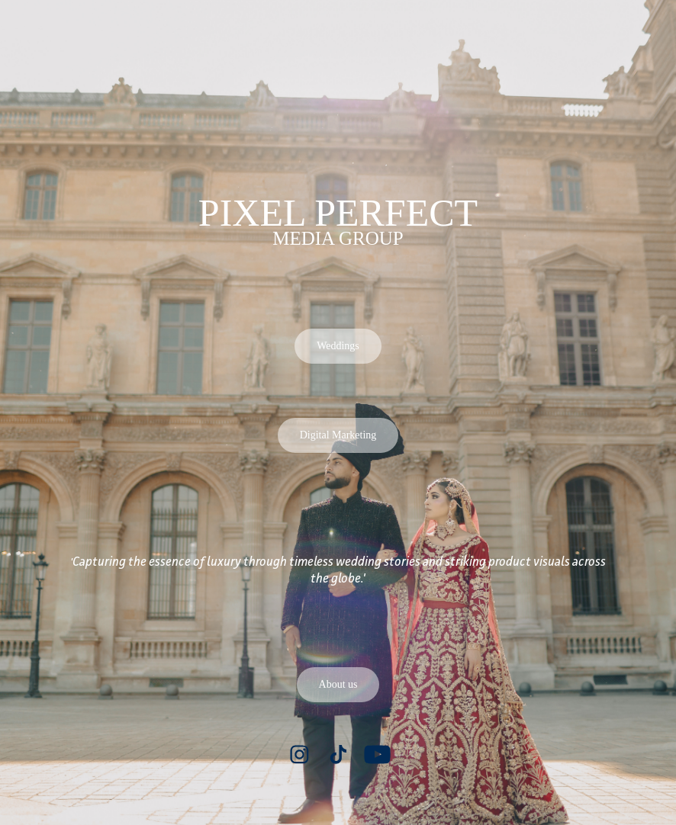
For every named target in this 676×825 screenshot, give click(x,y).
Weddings (338, 346)
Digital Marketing (338, 435)
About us (338, 684)
